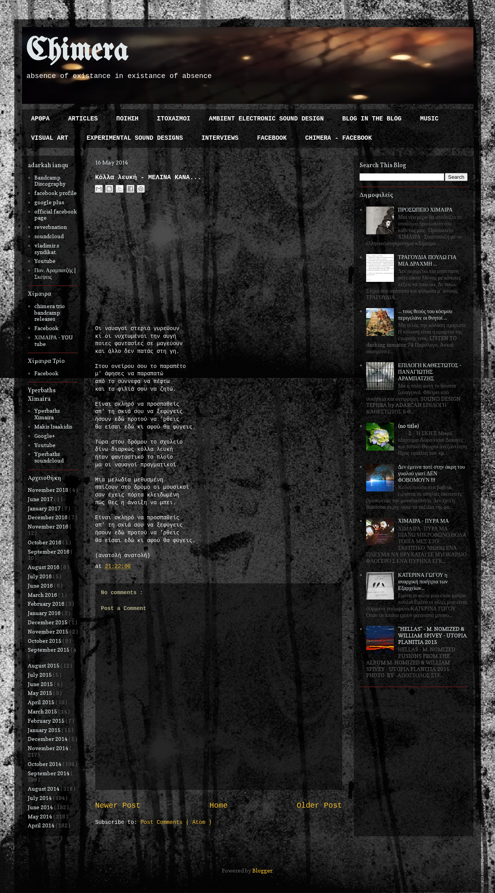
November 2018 (48, 489)
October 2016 (45, 542)
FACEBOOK (272, 138)
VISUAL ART (49, 138)
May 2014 (40, 816)
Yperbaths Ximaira (47, 413)
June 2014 (41, 807)
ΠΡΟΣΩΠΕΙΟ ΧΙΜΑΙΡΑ (425, 209)
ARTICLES (83, 118)
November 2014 (48, 748)
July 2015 (40, 674)
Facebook (46, 328)
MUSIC (429, 118)
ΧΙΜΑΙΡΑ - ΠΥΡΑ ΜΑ (423, 520)
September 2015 (49, 649)
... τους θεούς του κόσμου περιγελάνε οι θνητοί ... (425, 314)
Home (218, 805)
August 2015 (44, 665)
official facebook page (55, 214)
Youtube (45, 261)
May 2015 (40, 693)
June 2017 (41, 499)
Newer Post (118, 805)
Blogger (262, 870)
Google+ (44, 435)
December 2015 (48, 622)
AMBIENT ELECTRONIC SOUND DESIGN (266, 118)
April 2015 (42, 702)
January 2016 (45, 613)
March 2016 (43, 594)
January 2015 (45, 730)
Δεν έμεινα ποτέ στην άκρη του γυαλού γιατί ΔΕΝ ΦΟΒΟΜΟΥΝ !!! (431, 473)
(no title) (408, 425)
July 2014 (40, 798)
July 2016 (40, 576)
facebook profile (55, 193)
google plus (49, 202)
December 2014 (48, 738)
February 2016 (47, 603)
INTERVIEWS (219, 138)
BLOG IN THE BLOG (372, 118)
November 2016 (48, 526)
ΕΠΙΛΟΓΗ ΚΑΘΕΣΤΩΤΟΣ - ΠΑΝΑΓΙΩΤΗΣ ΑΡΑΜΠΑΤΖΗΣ (429, 371)
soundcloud (49, 236)
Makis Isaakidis (53, 426)
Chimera (77, 52)
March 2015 (43, 711)
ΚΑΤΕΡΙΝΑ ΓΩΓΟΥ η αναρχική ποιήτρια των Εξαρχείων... (423, 581)
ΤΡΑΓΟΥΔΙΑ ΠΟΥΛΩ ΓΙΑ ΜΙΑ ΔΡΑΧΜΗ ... (427, 260)
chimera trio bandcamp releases (49, 312)
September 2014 (49, 773)
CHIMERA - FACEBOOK (338, 138)
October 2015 (45, 640)
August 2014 (44, 788)
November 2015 (48, 631)
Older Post (319, 805)
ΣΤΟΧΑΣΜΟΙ (173, 118)
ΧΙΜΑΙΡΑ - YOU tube (53, 340)
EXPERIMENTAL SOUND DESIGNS (135, 138)
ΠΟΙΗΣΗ (127, 118)
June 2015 (41, 684)
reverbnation (50, 227)
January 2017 (45, 508)
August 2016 (44, 567)
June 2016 (41, 585)
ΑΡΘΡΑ (40, 118)
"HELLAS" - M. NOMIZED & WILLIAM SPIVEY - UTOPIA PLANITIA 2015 (432, 635)
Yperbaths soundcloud (49, 457)
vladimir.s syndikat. (46, 248)
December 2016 (48, 517)
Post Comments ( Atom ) (176, 822)
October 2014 (45, 764)
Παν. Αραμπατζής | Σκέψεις (55, 273)
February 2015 (47, 720)
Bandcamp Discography (50, 180)
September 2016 (49, 551)
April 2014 (42, 825)
